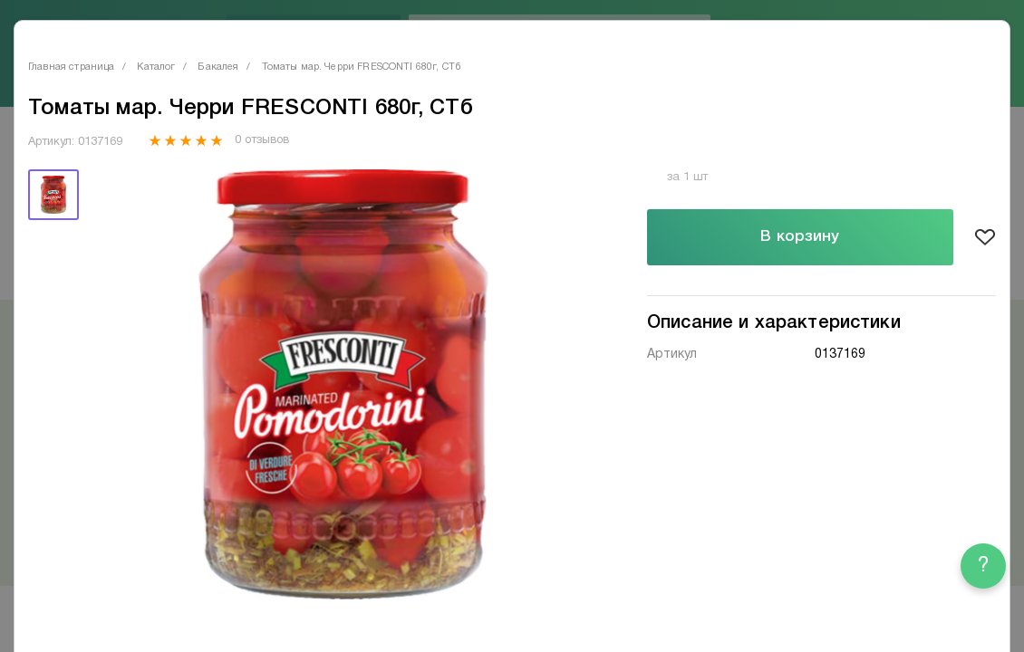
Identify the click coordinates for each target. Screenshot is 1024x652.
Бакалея (218, 67)
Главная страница (71, 67)
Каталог (156, 67)
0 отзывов (261, 140)
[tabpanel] (342, 384)
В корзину (799, 237)
